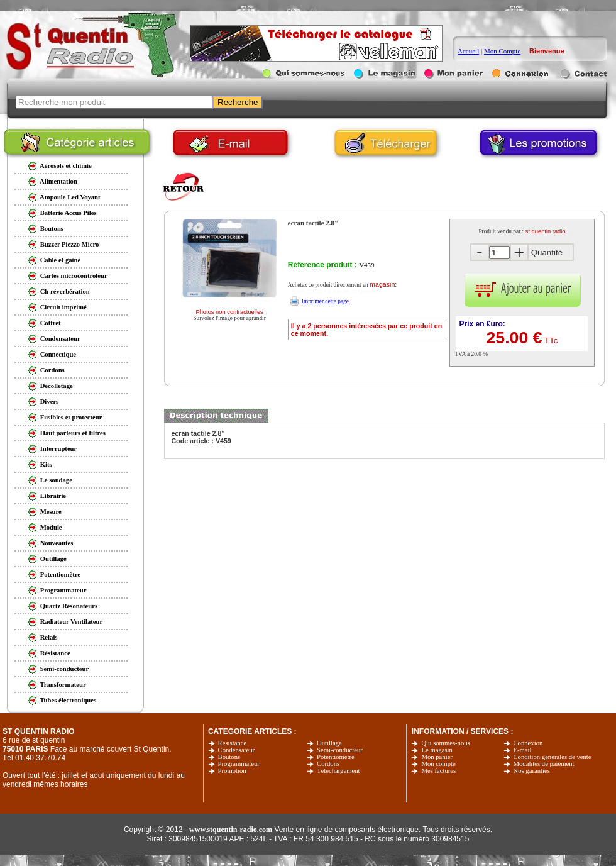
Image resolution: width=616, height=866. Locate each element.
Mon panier (436, 756)
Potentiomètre (336, 756)
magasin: (383, 284)
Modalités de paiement (544, 763)
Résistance (232, 743)
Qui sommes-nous (445, 743)
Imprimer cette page (325, 301)
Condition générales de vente (552, 756)
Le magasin (436, 750)
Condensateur (236, 750)
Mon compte (438, 763)
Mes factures (438, 770)
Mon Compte (502, 51)
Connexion (528, 743)
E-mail (523, 750)
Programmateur (239, 763)
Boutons (229, 756)
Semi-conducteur (340, 750)
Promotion (232, 770)
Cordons (328, 763)
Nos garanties (532, 770)
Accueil (468, 51)
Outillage (329, 743)
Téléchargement (338, 770)
